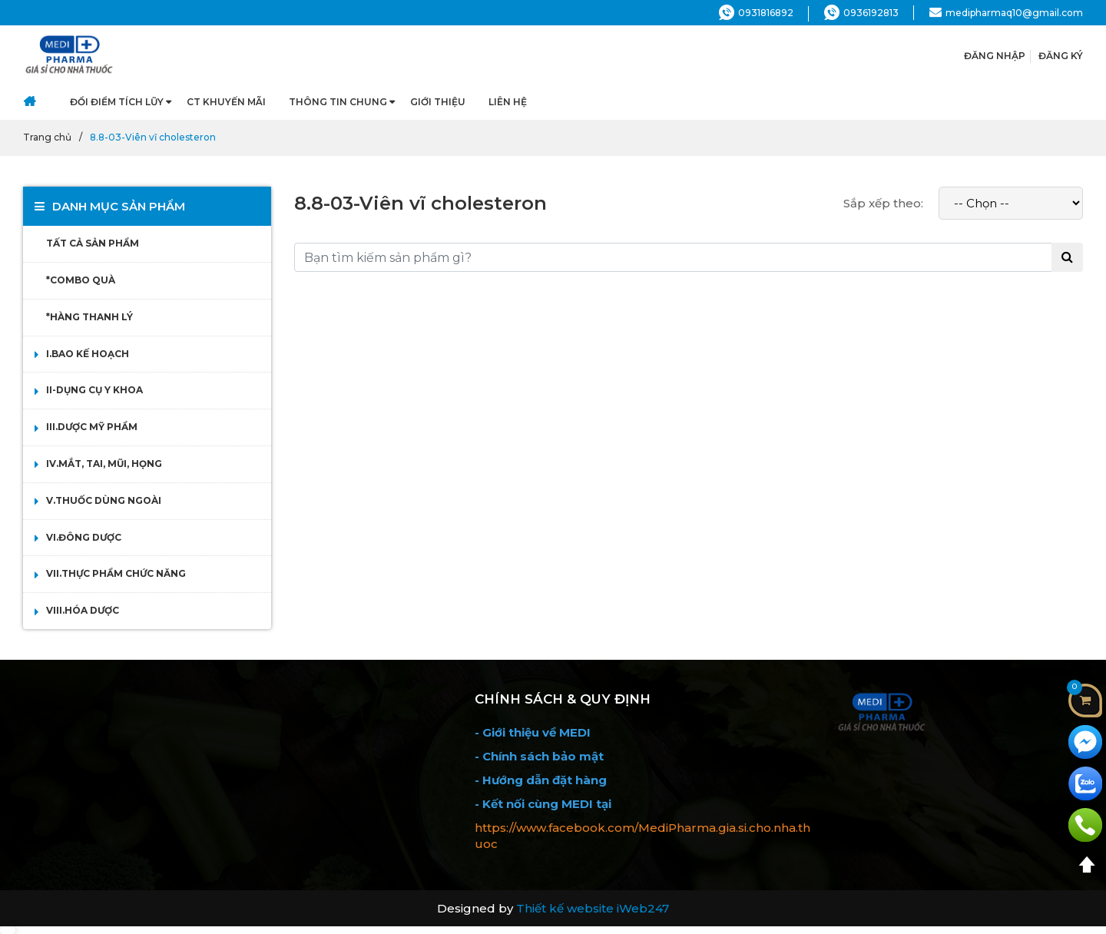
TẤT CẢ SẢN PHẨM (92, 243)
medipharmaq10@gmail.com (1006, 12)
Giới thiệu (437, 102)
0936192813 (861, 12)
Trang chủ (47, 137)
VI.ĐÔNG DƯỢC (83, 537)
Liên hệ (507, 102)
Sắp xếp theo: (883, 203)
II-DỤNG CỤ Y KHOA (94, 390)
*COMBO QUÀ (80, 280)
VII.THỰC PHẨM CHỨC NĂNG (116, 573)
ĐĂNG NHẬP (994, 55)
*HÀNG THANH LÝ (89, 317)
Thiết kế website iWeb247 (592, 908)
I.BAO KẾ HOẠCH (87, 353)
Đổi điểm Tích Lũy (117, 102)
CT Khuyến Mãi (226, 102)
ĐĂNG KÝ (1060, 55)
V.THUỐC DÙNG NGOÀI (103, 500)
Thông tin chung (338, 102)
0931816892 (756, 12)
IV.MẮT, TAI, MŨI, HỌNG (104, 463)
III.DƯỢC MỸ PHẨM (91, 426)
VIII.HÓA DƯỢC (82, 610)
